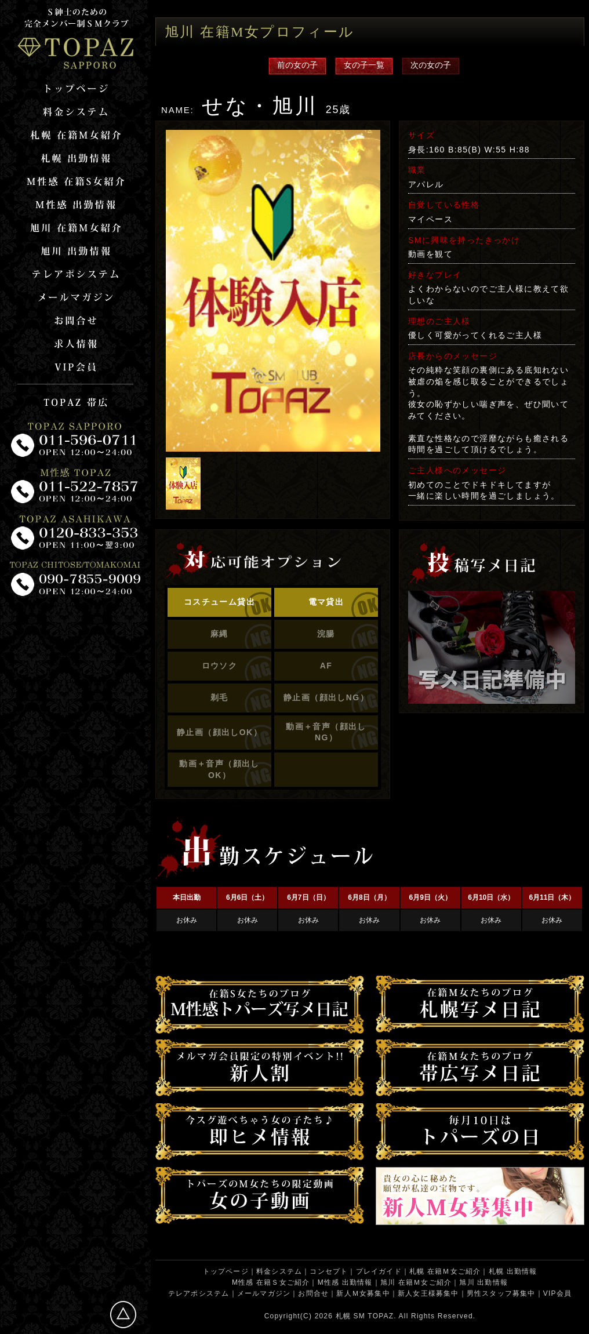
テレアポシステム (199, 1293)
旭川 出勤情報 (483, 1282)
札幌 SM (350, 1316)
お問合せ (313, 1293)
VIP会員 (557, 1293)
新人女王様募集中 (428, 1293)
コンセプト (329, 1271)
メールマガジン (263, 1293)
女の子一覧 (364, 65)
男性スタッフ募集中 (501, 1293)
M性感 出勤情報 (345, 1282)
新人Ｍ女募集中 (363, 1293)
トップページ (226, 1271)
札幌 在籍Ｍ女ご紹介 (445, 1271)
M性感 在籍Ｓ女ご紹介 (271, 1282)
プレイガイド (379, 1271)
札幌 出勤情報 (513, 1271)
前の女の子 (297, 65)
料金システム (279, 1271)
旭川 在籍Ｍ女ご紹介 (416, 1282)
